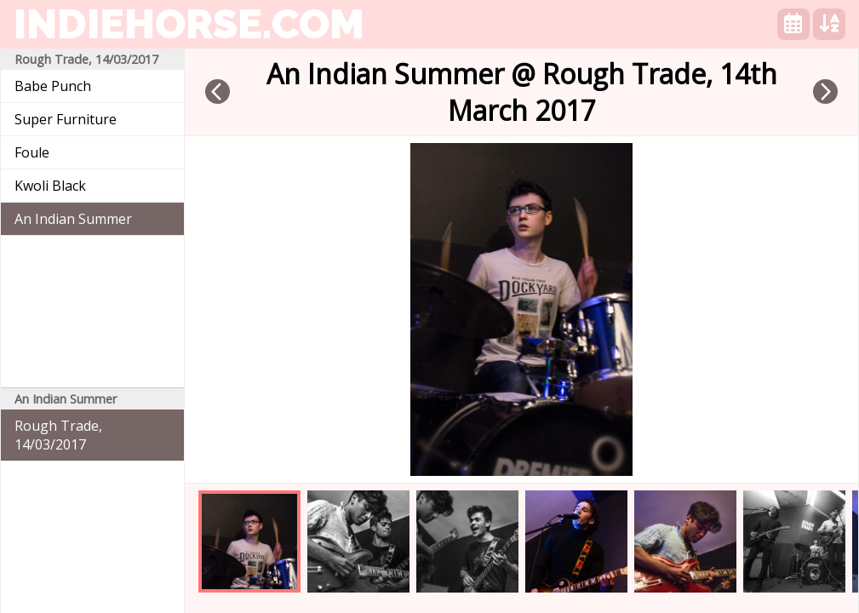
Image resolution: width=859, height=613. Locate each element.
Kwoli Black (50, 185)
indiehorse (189, 24)
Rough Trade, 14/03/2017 (58, 435)
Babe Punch (52, 86)
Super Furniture (65, 119)
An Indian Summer (73, 218)
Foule (31, 152)
